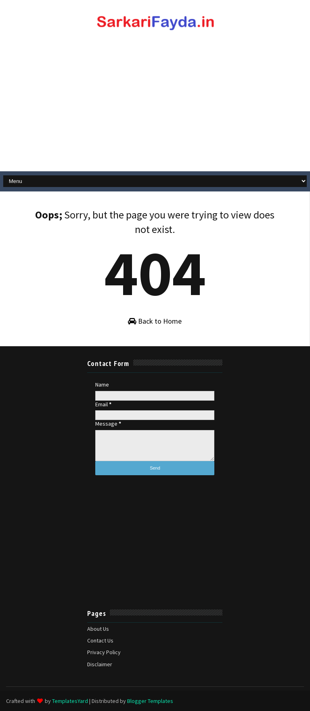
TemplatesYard (70, 701)
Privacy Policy (104, 652)
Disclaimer (99, 664)
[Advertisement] (155, 106)
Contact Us (100, 640)
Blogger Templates (150, 701)
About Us (98, 628)
